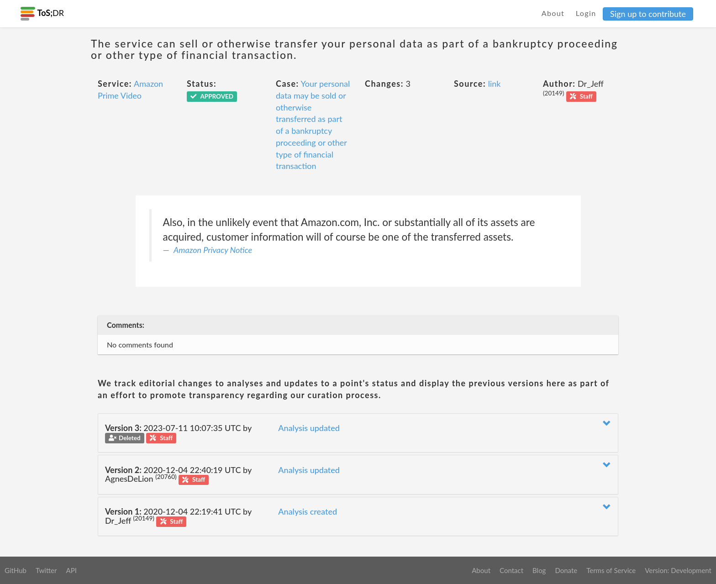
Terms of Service (611, 570)
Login (586, 13)
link (494, 84)
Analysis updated (309, 428)
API (71, 570)
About (553, 13)
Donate (566, 570)
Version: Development (678, 570)
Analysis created (307, 511)
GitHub (15, 570)
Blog (539, 570)
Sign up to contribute (648, 14)
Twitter (46, 570)
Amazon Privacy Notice (213, 250)
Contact (511, 570)
